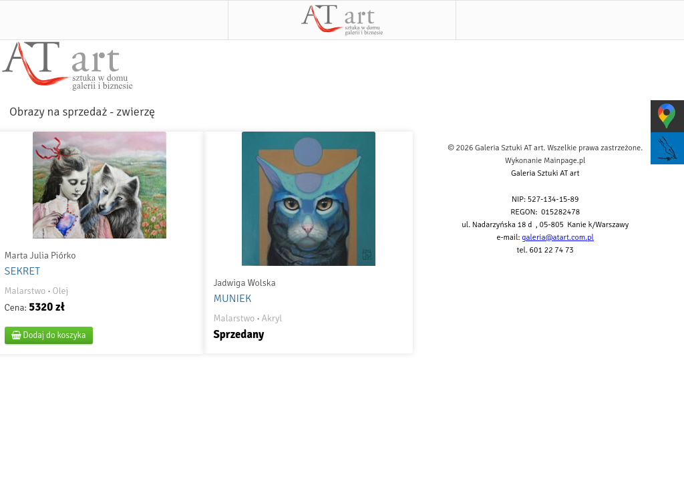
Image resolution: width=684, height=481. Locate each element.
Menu (114, 20)
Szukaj (570, 20)
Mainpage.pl (565, 161)
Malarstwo (25, 291)
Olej (61, 291)
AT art (342, 20)
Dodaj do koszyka (48, 335)
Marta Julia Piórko (40, 255)
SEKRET (22, 271)
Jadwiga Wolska (244, 283)
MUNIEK (232, 298)
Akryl (272, 318)
